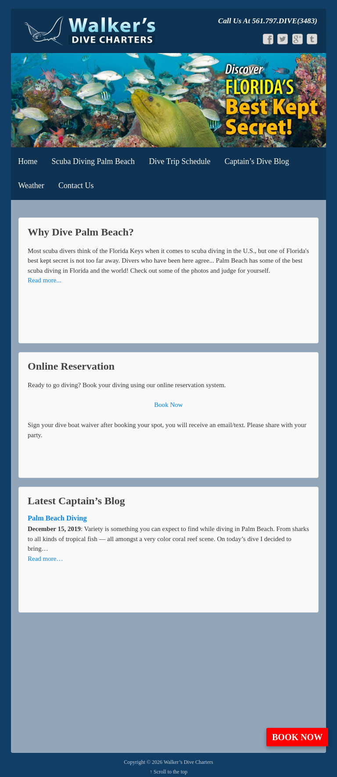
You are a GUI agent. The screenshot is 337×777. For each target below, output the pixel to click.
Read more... (44, 280)
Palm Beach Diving (57, 518)
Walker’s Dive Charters (187, 762)
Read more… (45, 558)
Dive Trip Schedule (179, 161)
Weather (31, 185)
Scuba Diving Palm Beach (93, 161)
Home (27, 161)
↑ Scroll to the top (168, 772)
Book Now (297, 737)
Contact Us (76, 185)
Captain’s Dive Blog (257, 161)
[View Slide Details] (168, 100)
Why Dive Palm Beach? (81, 232)
